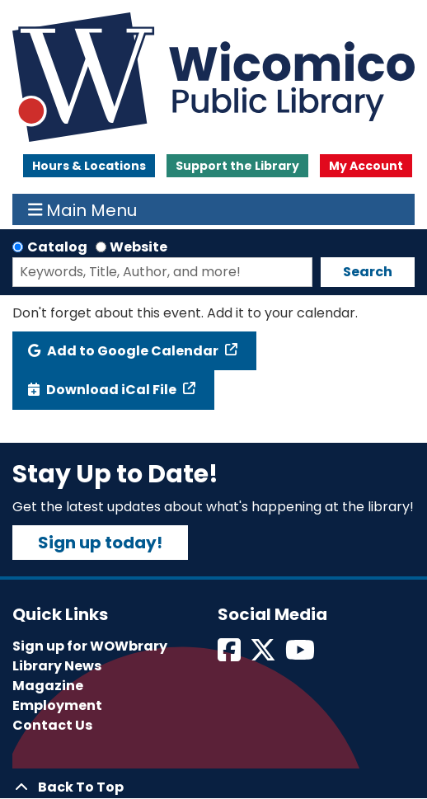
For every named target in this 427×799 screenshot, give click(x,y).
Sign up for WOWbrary (89, 646)
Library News (56, 665)
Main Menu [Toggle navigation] (83, 209)
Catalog (57, 246)
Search (367, 271)
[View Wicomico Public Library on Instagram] (301, 655)
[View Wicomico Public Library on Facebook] (230, 655)
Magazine (47, 685)
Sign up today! (100, 542)
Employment (57, 705)
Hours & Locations (89, 165)
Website (138, 246)
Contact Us (52, 725)
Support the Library (237, 165)
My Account (366, 165)
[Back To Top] (213, 787)
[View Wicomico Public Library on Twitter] (264, 655)
